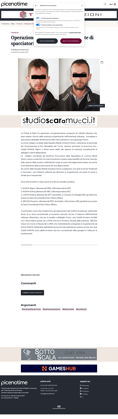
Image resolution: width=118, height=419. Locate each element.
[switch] (38, 25)
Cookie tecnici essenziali (50, 18)
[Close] (82, 5)
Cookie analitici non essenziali (51, 25)
